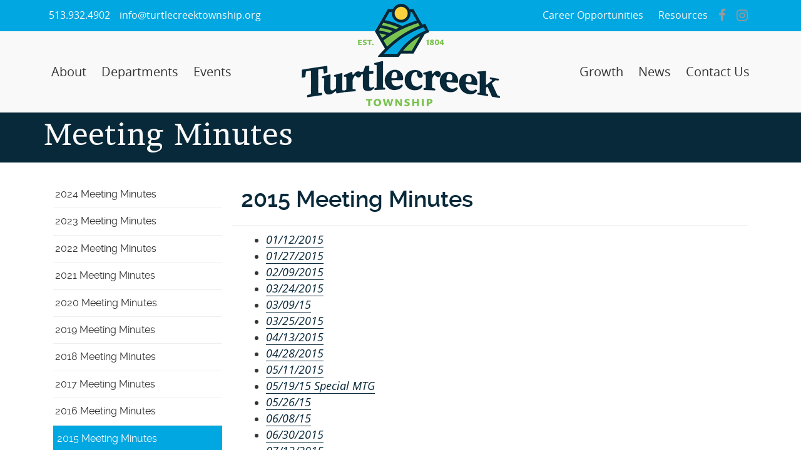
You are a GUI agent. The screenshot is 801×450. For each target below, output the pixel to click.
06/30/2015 (295, 434)
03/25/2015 (295, 320)
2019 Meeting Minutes (105, 330)
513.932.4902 (79, 15)
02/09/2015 (295, 271)
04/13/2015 (295, 336)
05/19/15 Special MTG (320, 385)
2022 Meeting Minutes (105, 248)
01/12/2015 (295, 239)
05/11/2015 (295, 369)
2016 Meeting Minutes (105, 411)
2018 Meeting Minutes (105, 356)
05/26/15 (288, 401)
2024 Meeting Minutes (105, 194)
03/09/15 (288, 304)
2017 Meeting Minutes (105, 384)
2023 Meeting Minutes (105, 221)
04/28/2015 (295, 353)
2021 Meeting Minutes (105, 275)
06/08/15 (288, 418)
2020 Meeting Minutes (106, 303)
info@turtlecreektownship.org (190, 15)
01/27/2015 (295, 255)
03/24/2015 (295, 288)
